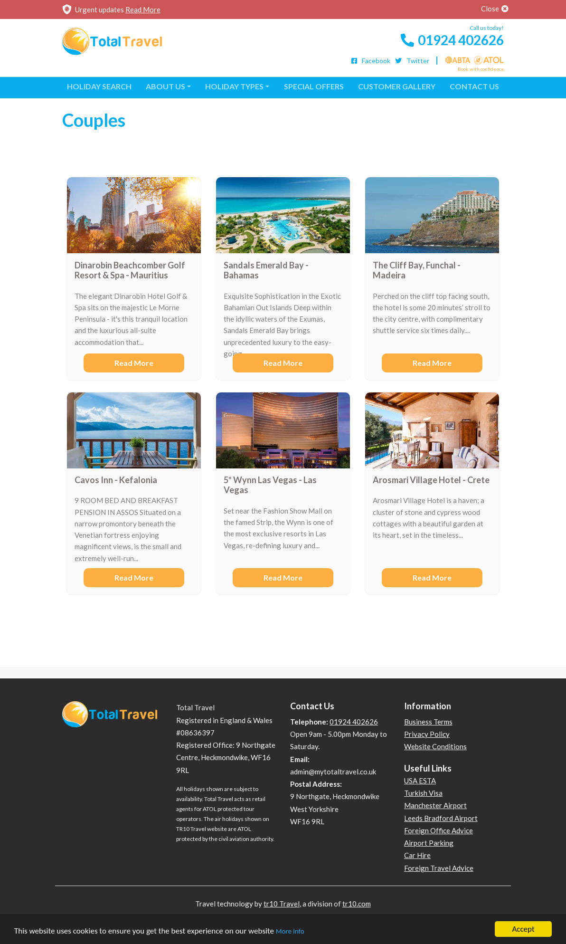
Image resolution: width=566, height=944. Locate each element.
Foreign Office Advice (438, 830)
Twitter (411, 61)
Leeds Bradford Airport (441, 818)
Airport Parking (428, 843)
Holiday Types (234, 86)
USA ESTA (420, 780)
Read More (142, 9)
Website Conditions (435, 746)
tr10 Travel (282, 903)
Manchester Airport (435, 805)
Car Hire (417, 855)
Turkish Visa (423, 793)
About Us (165, 86)
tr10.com (356, 903)
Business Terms (428, 721)
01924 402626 (451, 40)
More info (290, 931)
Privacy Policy (427, 734)
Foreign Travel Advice (438, 868)
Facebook (370, 61)
